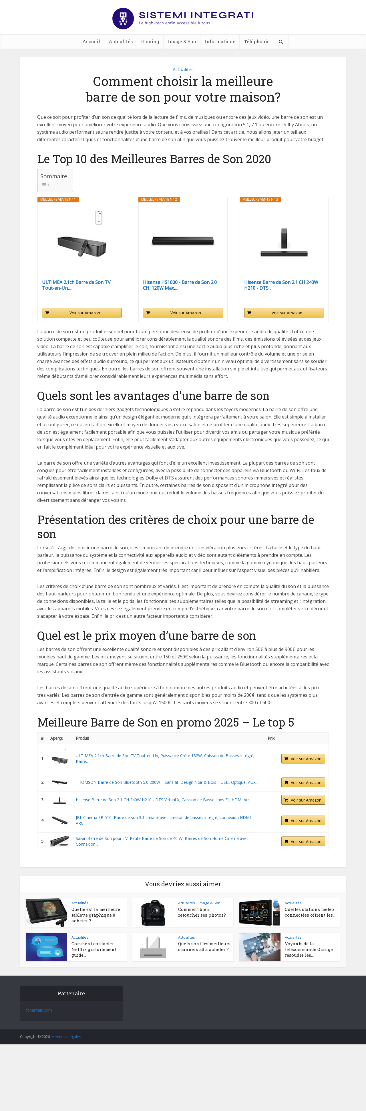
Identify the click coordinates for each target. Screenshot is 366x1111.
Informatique (220, 41)
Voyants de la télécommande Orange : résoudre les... (310, 949)
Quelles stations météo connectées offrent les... (310, 912)
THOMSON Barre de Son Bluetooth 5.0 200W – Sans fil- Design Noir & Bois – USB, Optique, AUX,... (167, 782)
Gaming (150, 41)
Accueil (91, 41)
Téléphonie (257, 41)
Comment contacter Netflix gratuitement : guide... (94, 949)
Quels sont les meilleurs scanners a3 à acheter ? (204, 946)
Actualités (121, 41)
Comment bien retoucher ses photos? (202, 912)
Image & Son (182, 41)
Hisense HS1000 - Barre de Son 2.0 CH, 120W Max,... (180, 285)
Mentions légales (66, 1036)
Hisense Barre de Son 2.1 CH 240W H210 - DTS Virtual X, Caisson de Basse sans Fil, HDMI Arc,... (164, 799)
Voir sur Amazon (84, 312)
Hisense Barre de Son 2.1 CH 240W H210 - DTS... (281, 285)
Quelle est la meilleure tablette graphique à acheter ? (95, 915)
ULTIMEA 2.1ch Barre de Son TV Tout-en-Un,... (76, 285)
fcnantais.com (39, 1010)
